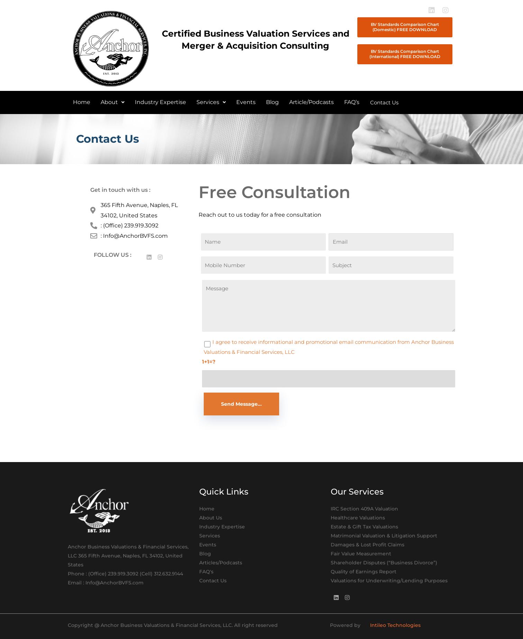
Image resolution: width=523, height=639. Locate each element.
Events (246, 102)
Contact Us (384, 102)
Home (81, 102)
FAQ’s (351, 102)
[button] (112, 102)
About (113, 102)
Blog (272, 102)
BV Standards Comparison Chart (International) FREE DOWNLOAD (404, 54)
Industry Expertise (160, 102)
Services (211, 102)
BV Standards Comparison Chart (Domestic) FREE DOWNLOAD (405, 27)
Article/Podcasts (311, 102)
